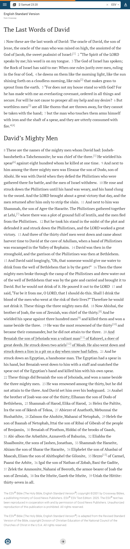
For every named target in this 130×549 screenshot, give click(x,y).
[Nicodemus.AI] (8, 542)
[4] (13, 125)
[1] (74, 53)
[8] (100, 311)
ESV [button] (115, 5)
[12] (69, 344)
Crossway (12, 18)
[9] (79, 318)
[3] (29, 105)
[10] (114, 324)
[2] (81, 79)
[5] (94, 155)
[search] (62, 4)
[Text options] (125, 4)
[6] (14, 162)
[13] (104, 455)
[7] (17, 214)
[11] (82, 337)
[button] (5, 4)
